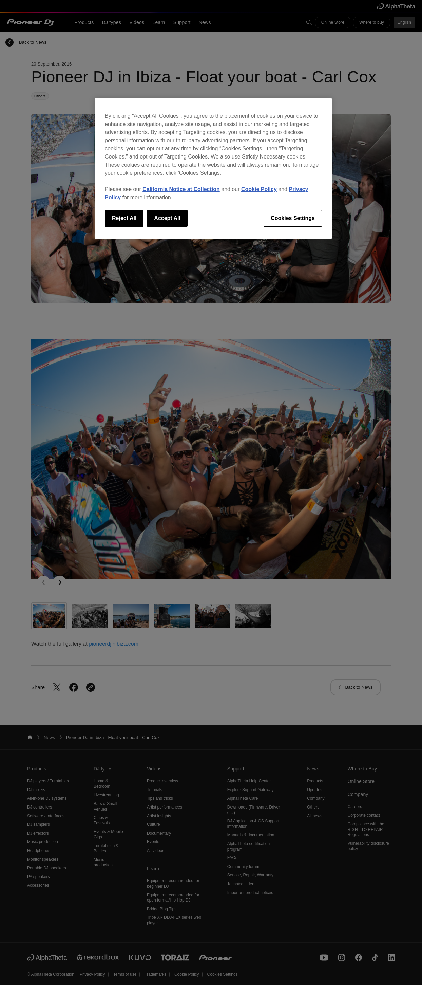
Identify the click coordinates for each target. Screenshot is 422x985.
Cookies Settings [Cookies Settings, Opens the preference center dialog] (293, 218)
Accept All (167, 218)
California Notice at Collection (181, 189)
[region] (213, 168)
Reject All (124, 218)
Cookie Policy (259, 189)
